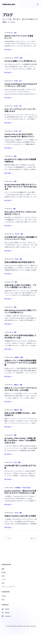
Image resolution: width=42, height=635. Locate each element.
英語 (3, 600)
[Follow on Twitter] (21, 609)
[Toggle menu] (38, 4)
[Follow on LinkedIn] (21, 616)
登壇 (3, 583)
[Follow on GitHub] (21, 613)
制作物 (4, 572)
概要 (3, 569)
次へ (33, 538)
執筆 (3, 576)
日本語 (4, 596)
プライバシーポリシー (8, 587)
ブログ (4, 579)
